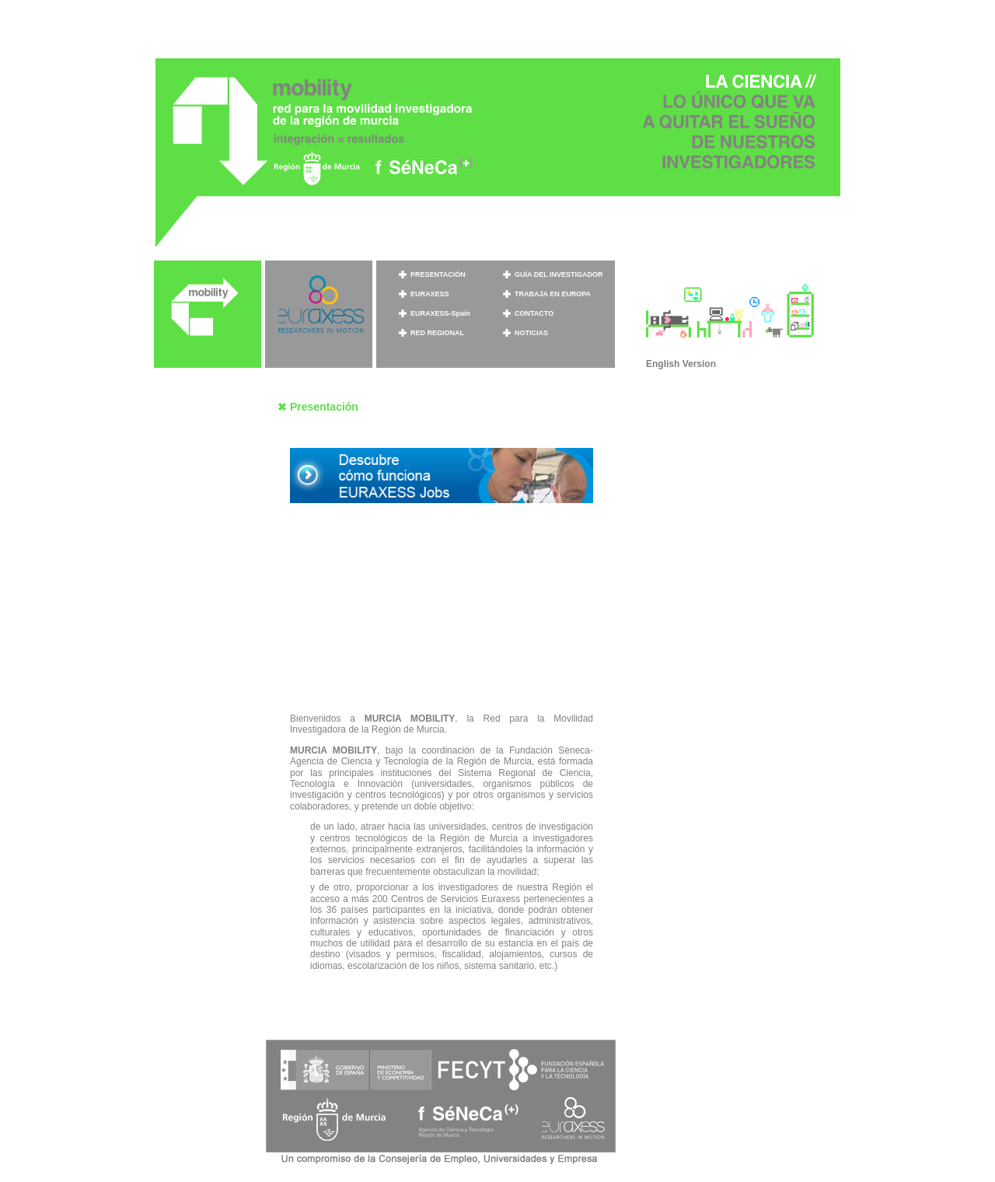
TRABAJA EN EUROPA (553, 294)
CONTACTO (534, 313)
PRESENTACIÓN (438, 274)
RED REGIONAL (437, 333)
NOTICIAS (531, 333)
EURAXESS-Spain (440, 313)
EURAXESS (429, 294)
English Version (681, 363)
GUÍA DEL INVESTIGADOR (559, 274)
